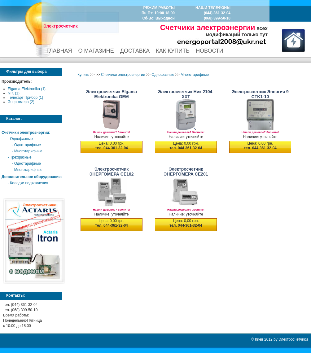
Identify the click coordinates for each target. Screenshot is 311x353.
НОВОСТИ (209, 51)
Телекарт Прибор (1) (25, 97)
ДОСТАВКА (135, 51)
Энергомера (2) (21, 102)
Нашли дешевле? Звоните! (111, 132)
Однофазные (21, 139)
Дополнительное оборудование (31, 177)
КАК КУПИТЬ (173, 51)
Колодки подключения (29, 183)
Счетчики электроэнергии (25, 132)
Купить (83, 74)
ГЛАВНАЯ (59, 51)
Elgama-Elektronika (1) (27, 89)
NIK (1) (14, 93)
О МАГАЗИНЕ (96, 51)
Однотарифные (27, 145)
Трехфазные (20, 157)
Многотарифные (28, 151)
